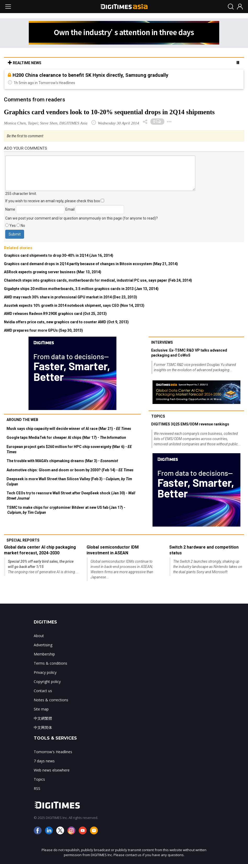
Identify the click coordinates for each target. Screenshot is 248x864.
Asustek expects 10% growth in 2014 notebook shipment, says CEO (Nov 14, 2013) (74, 305)
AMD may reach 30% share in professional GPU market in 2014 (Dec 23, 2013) (70, 297)
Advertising (43, 644)
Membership (44, 654)
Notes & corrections (51, 699)
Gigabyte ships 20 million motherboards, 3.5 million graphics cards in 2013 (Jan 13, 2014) (81, 289)
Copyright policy (47, 681)
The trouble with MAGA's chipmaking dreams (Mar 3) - (62, 461)
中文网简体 (43, 727)
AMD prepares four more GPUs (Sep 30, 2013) (43, 330)
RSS (37, 788)
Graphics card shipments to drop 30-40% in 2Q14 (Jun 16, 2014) (58, 255)
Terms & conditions (50, 663)
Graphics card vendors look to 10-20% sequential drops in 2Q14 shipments (109, 112)
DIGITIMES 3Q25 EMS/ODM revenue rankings (190, 424)
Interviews (162, 342)
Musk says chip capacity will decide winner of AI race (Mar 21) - (69, 428)
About (39, 635)
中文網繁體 (43, 718)
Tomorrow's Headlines (53, 751)
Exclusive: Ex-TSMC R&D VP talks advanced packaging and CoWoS (189, 353)
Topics (158, 416)
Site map (41, 709)
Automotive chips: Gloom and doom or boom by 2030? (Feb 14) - (70, 470)
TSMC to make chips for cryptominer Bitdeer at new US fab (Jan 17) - (66, 510)
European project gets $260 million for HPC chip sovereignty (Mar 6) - (69, 449)
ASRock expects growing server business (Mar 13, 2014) (52, 272)
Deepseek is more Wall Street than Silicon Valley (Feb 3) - (69, 481)
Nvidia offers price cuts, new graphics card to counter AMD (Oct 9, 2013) (66, 322)
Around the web (22, 420)
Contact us (43, 690)
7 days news (44, 760)
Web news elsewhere (52, 770)
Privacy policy (45, 672)
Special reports (23, 540)
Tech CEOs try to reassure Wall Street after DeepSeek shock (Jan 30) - (71, 495)
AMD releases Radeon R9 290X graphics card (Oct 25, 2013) (55, 313)
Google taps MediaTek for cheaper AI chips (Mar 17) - (66, 437)
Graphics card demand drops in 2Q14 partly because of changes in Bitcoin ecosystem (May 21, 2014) (91, 264)
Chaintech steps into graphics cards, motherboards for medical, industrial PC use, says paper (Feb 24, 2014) (98, 280)
